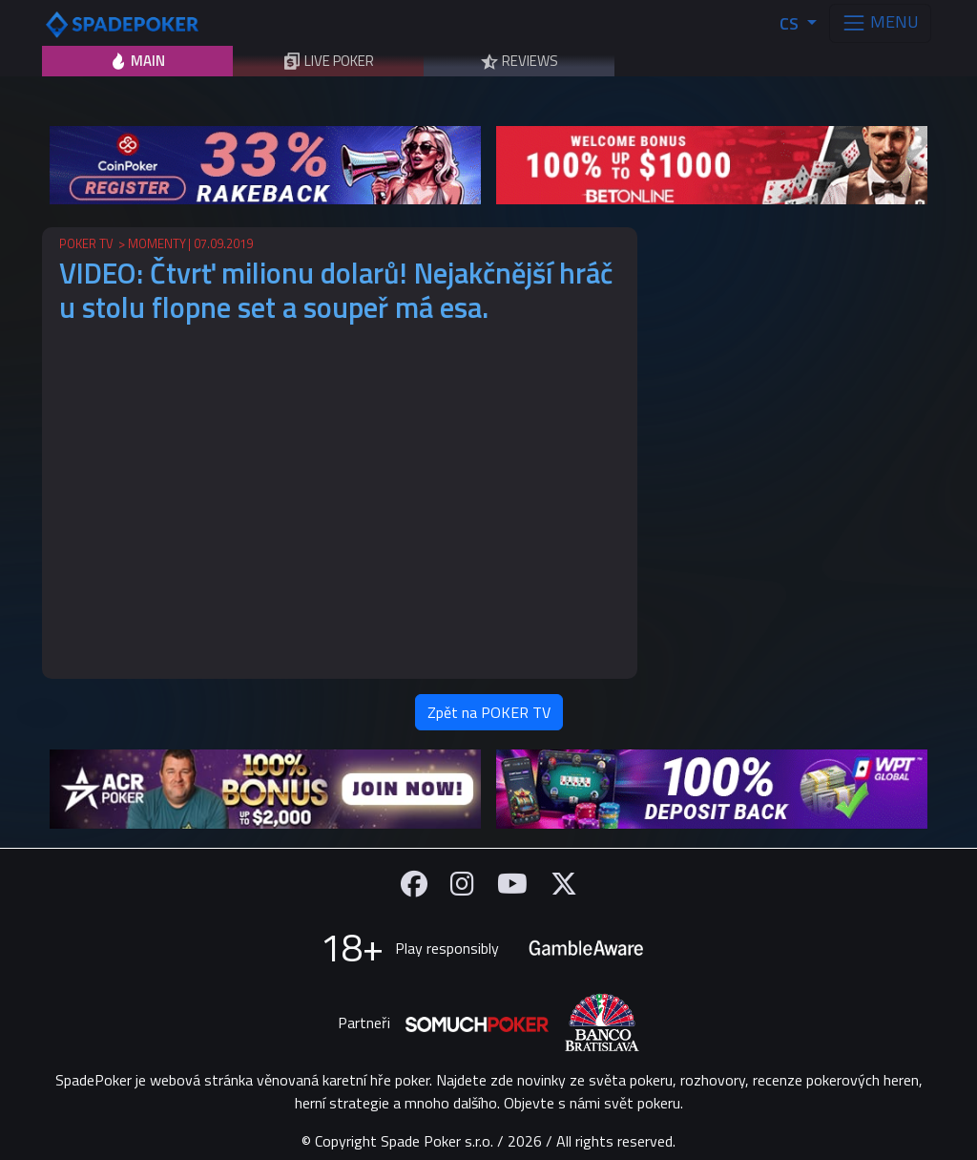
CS (791, 23)
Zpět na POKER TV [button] (489, 712)
